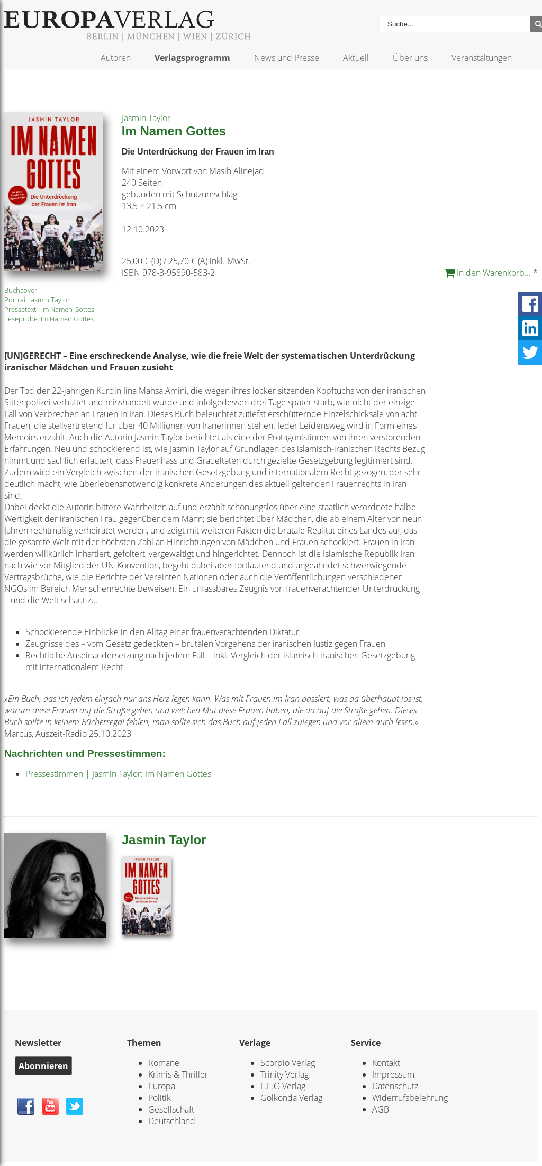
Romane (163, 1063)
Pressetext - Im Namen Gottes (49, 309)
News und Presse (286, 58)
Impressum (393, 1074)
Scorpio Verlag (287, 1063)
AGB (380, 1109)
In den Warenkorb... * (491, 272)
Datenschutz (395, 1086)
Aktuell (356, 58)
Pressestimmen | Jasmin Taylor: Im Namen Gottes (118, 774)
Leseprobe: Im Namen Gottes (49, 318)
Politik (159, 1098)
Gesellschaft (171, 1109)
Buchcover (20, 290)
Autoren (116, 58)
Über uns (410, 58)
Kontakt (386, 1063)
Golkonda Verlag (291, 1098)
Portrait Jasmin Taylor (37, 299)
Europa (161, 1086)
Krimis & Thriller (178, 1074)
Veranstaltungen (481, 58)
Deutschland (171, 1121)
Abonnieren (43, 1066)
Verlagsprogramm (192, 58)
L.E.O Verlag (282, 1086)
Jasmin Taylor (146, 118)
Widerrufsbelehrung (410, 1098)
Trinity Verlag (284, 1074)
